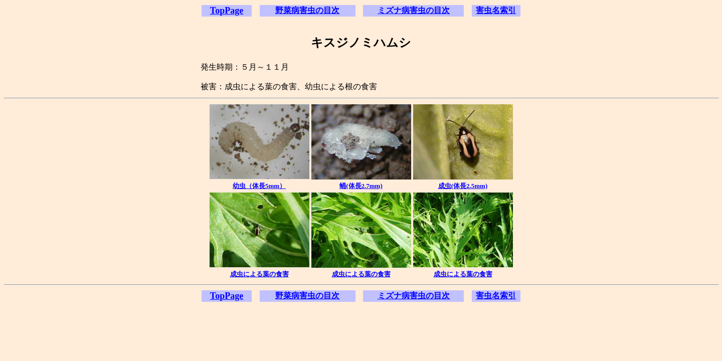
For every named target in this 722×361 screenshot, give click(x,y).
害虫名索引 (496, 10)
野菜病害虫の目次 (307, 10)
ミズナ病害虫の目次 (414, 10)
